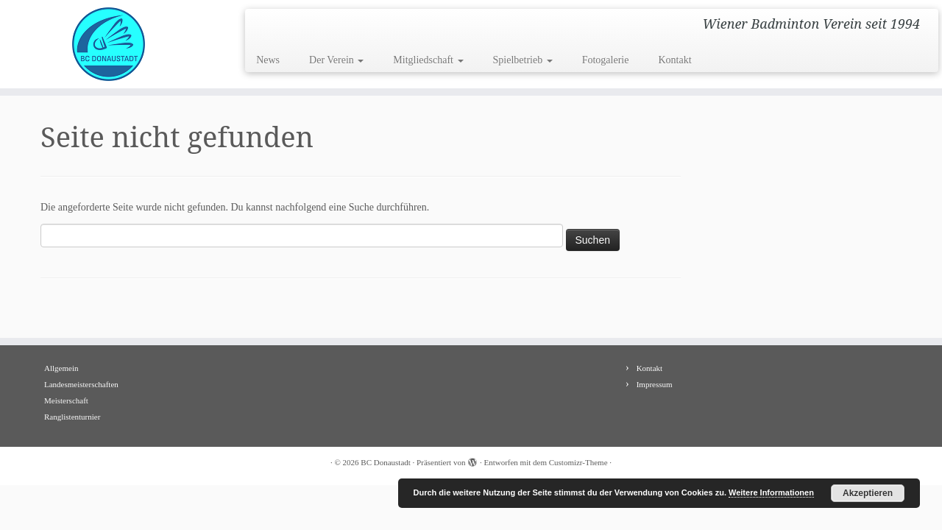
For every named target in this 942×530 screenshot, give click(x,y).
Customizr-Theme (578, 462)
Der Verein (336, 60)
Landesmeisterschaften (81, 384)
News (268, 60)
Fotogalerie (605, 60)
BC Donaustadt (386, 462)
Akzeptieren (868, 493)
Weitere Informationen (771, 492)
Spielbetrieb (523, 60)
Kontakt (674, 60)
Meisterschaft (66, 400)
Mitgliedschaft (428, 60)
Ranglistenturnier (72, 416)
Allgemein (61, 368)
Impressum (655, 384)
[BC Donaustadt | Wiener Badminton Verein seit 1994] (108, 44)
